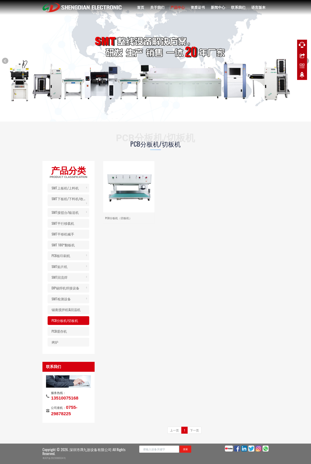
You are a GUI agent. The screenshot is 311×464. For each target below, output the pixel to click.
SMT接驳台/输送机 (65, 212)
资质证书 (198, 7)
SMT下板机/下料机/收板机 (70, 198)
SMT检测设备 (61, 298)
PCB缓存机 (59, 331)
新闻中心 (218, 7)
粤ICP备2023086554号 (54, 458)
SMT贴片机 (59, 266)
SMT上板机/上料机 (65, 187)
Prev (5, 61)
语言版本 (258, 7)
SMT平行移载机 (63, 223)
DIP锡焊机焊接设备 (65, 287)
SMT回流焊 (59, 277)
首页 (140, 7)
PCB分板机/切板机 (65, 320)
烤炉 (55, 342)
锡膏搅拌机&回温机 (66, 309)
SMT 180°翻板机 (63, 244)
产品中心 (177, 7)
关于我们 (157, 7)
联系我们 (238, 7)
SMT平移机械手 (63, 234)
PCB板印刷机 (61, 255)
